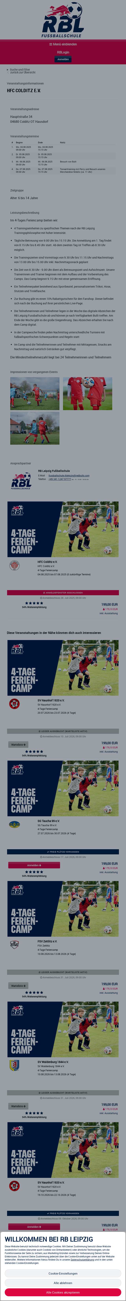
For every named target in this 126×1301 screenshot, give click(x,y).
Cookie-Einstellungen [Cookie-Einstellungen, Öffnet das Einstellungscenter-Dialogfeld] (63, 1273)
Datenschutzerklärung (82, 1259)
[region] (63, 1266)
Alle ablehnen (63, 1283)
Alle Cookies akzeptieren (63, 1292)
